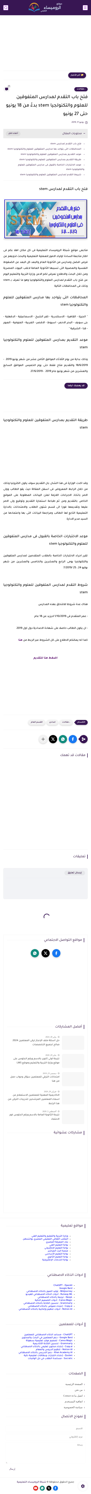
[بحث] (5, 7)
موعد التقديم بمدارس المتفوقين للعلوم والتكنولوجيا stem (51, 154)
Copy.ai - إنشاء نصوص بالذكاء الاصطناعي (50, 1306)
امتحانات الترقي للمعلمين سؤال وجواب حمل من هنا (34, 1079)
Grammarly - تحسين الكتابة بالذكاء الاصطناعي (47, 1303)
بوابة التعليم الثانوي (58, 1257)
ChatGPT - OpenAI (63, 1285)
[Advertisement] (45, 45)
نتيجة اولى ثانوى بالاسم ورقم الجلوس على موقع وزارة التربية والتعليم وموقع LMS (36, 1061)
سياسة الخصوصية (73, 1407)
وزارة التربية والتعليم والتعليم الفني (50, 1236)
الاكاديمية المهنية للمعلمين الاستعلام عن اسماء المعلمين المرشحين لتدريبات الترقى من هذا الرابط (33, 1099)
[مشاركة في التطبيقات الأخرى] (43, 739)
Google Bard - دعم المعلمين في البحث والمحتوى (47, 1338)
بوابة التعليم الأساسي (56, 1254)
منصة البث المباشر (58, 1251)
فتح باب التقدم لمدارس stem (65, 144)
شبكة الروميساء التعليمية (31, 1482)
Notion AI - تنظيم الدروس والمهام (54, 1349)
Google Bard (65, 1288)
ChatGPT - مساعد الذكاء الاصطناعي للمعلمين (48, 1335)
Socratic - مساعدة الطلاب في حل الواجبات (50, 1358)
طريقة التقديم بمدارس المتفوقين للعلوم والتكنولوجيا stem (50, 159)
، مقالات (81, 89)
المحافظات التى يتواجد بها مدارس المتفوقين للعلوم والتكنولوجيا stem (44, 149)
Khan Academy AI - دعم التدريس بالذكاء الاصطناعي (45, 1352)
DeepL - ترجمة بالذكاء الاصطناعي (55, 1297)
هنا (20, 640)
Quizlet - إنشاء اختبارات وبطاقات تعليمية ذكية (48, 1355)
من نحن (79, 1390)
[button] (73, 739)
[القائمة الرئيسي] (85, 7)
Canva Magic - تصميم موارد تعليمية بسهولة (49, 1340)
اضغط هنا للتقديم (46, 658)
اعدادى (52, 722)
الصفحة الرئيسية (74, 1384)
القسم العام (37, 722)
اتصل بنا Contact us (73, 1395)
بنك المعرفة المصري (57, 1242)
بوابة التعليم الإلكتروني (56, 1248)
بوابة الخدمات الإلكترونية (55, 1260)
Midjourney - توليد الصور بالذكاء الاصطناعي (49, 1291)
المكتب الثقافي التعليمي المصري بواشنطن (45, 1239)
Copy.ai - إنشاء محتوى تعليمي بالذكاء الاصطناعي (47, 1346)
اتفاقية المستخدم (74, 1401)
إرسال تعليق (75, 873)
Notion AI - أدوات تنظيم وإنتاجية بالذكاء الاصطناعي (45, 1309)
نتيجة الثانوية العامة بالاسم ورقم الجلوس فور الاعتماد (34, 1117)
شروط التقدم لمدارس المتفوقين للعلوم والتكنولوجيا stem (50, 175)
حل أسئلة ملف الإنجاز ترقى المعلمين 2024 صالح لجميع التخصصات (36, 1042)
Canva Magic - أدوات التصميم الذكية (53, 1300)
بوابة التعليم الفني (58, 1245)
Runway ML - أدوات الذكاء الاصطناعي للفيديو (49, 1294)
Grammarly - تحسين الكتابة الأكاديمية (53, 1343)
